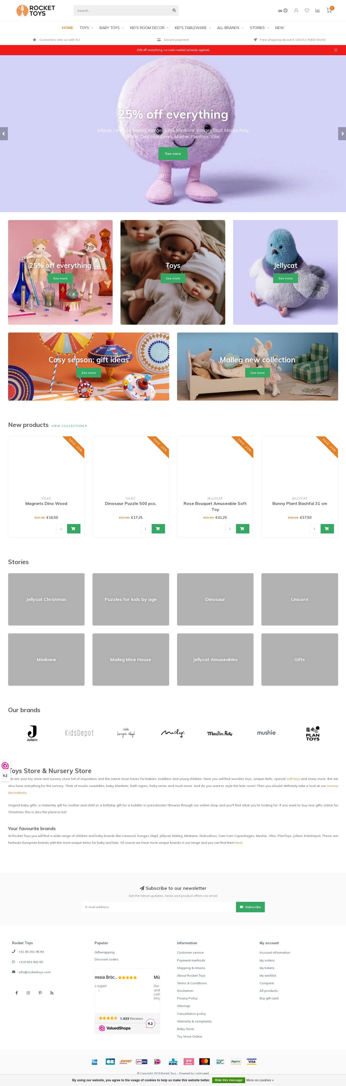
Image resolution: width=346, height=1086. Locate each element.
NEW (279, 27)
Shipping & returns (191, 968)
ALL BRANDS (228, 27)
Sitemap (183, 1006)
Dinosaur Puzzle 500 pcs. (130, 503)
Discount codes (106, 959)
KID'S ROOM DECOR (147, 27)
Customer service (190, 952)
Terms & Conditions (192, 983)
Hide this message (228, 1080)
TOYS (84, 27)
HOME (67, 27)
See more (173, 153)
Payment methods (191, 960)
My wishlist (268, 975)
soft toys (293, 779)
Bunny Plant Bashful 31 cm (299, 503)
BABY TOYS (110, 27)
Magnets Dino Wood (46, 503)
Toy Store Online (189, 1036)
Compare (267, 983)
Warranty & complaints (194, 1021)
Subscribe (250, 907)
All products (269, 991)
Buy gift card (269, 998)
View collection (69, 425)
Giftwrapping (104, 952)
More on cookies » (260, 1080)
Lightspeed (202, 1073)
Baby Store (185, 1029)
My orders (267, 960)
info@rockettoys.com (35, 972)
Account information (275, 952)
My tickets (267, 968)
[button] (4, 133)
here (239, 843)
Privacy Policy (187, 998)
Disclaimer (185, 991)
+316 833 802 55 (31, 962)
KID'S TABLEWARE (191, 27)
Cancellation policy (191, 1014)
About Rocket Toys (191, 975)
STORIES (257, 27)
